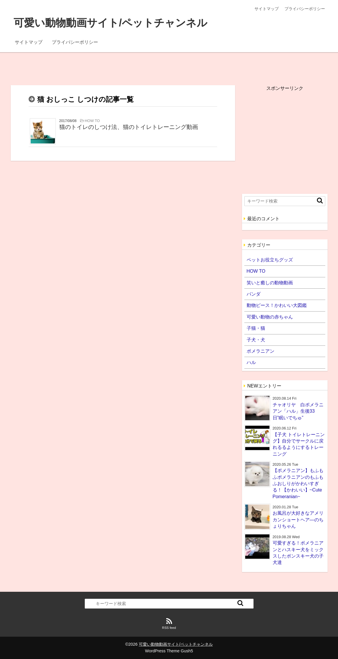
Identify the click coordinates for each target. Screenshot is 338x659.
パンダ (254, 294)
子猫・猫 (256, 328)
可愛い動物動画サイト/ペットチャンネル (110, 23)
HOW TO (256, 271)
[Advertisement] (169, 65)
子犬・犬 (256, 339)
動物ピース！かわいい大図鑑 (277, 305)
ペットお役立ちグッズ (270, 259)
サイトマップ (266, 8)
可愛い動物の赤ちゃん (270, 316)
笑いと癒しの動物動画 (270, 282)
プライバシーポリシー (305, 8)
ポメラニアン (260, 351)
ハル (251, 362)
